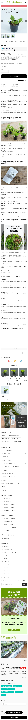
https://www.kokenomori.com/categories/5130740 (13, 293)
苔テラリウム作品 (5, 453)
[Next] (26, 21)
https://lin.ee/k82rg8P (6, 107)
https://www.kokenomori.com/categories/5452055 (13, 306)
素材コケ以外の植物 (6, 460)
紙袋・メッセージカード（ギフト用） (10, 483)
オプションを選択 (14, 717)
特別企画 (3, 490)
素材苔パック (4, 456)
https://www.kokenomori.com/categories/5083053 (13, 281)
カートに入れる (14, 76)
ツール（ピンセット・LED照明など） (10, 466)
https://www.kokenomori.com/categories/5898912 (13, 312)
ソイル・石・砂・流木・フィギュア (10, 463)
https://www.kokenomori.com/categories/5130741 (13, 300)
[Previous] (2, 21)
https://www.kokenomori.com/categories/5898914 (13, 318)
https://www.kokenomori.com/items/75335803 (12, 158)
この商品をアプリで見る (14, 348)
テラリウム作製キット (6, 450)
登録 (24, 584)
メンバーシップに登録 (6, 54)
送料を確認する (14, 59)
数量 (2, 69)
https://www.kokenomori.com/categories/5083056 (13, 325)
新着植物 (3, 480)
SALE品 (3, 486)
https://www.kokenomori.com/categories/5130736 (13, 287)
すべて (4, 361)
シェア (25, 80)
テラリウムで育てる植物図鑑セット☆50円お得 (11, 63)
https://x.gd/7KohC (5, 272)
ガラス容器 (4, 470)
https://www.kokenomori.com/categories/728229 (13, 216)
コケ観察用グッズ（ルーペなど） (9, 476)
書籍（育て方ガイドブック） (8, 473)
